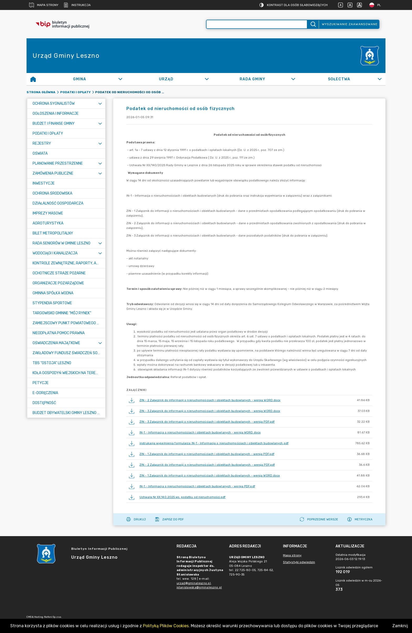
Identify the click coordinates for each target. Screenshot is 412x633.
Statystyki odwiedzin (299, 562)
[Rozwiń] (120, 79)
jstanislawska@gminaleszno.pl (199, 587)
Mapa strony (43, 5)
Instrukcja (77, 5)
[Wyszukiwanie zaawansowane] (257, 24)
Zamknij (400, 625)
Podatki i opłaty (75, 92)
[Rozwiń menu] (100, 104)
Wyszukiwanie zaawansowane (350, 24)
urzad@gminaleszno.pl (194, 583)
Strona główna (41, 92)
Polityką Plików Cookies (166, 625)
